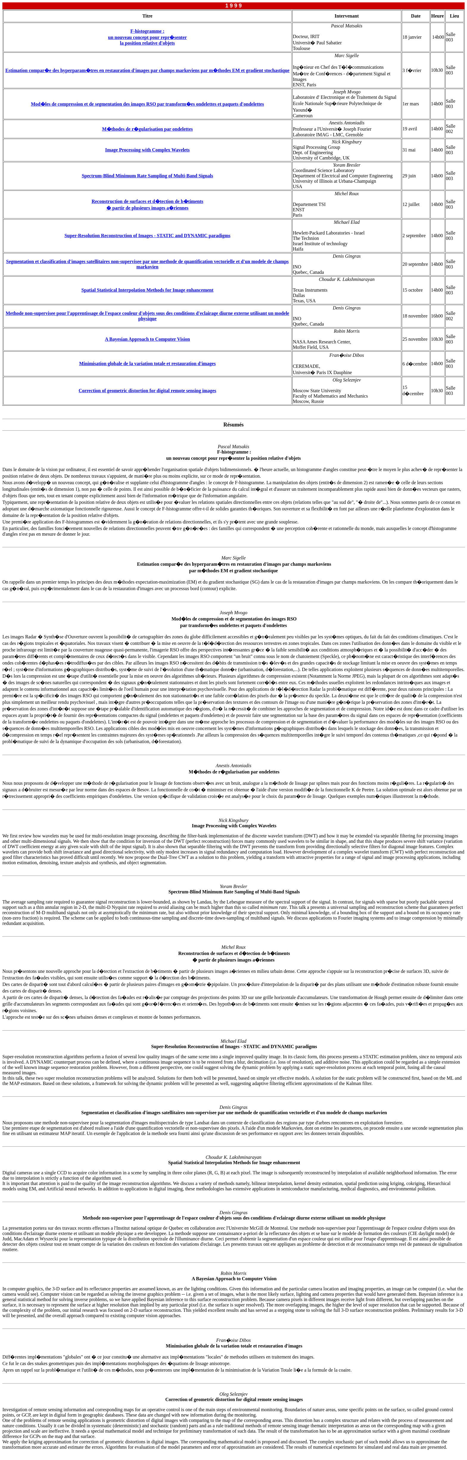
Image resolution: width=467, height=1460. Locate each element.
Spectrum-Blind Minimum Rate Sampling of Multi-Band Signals (147, 175)
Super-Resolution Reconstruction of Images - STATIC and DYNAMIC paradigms (147, 235)
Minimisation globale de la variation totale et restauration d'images (147, 363)
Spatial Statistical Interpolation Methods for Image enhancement (147, 290)
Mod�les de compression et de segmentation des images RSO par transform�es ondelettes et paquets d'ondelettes (147, 104)
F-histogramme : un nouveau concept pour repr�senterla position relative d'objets (147, 37)
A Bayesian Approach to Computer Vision (147, 339)
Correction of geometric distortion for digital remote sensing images (147, 390)
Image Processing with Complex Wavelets (147, 149)
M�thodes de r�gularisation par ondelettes (147, 129)
